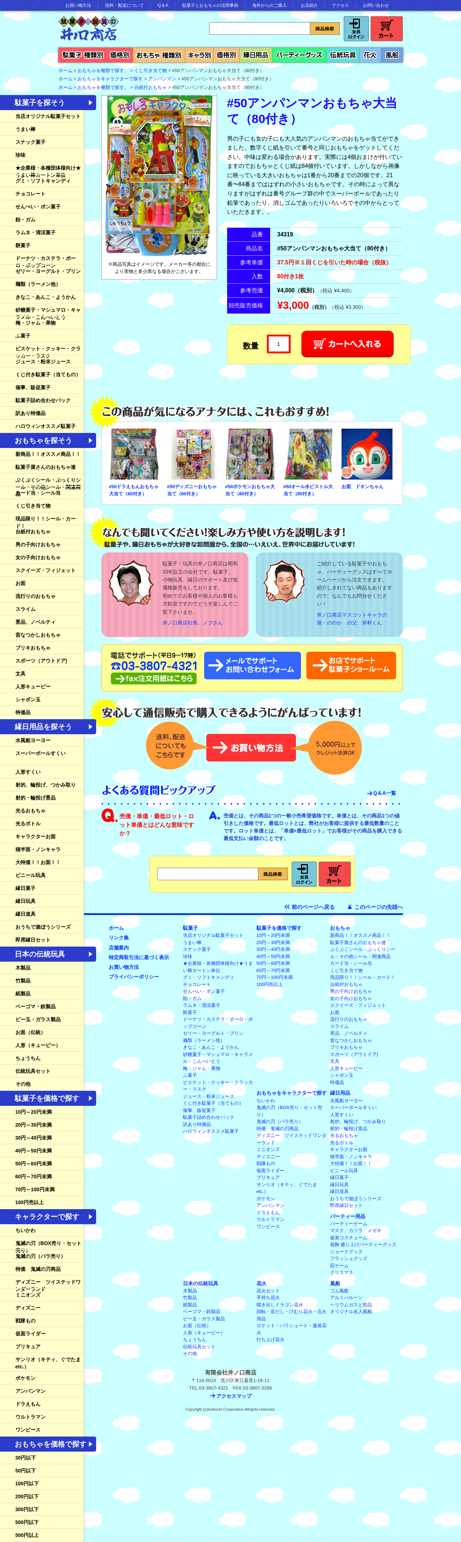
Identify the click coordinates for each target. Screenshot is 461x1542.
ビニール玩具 (30, 875)
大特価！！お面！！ (38, 862)
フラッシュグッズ (348, 1258)
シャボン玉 (28, 699)
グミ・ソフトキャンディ (43, 181)
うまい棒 (25, 129)
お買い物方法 (78, 5)
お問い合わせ (376, 5)
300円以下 (27, 1509)
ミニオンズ (28, 1295)
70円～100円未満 (35, 1189)
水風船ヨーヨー (33, 740)
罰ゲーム (339, 1265)
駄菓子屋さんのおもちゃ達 (45, 467)
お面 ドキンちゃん (363, 486)
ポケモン (25, 1378)
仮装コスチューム (348, 1237)
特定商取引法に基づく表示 (139, 957)
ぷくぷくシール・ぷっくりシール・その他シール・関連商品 (48, 487)
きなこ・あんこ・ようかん (45, 297)
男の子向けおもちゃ (38, 544)
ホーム (116, 928)
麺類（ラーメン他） (38, 284)
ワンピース (28, 1430)
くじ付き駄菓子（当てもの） (48, 374)
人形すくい (28, 772)
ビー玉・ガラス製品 (38, 1019)
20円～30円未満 (33, 1125)
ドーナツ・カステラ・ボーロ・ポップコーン (45, 261)
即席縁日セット (33, 940)
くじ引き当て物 (150, 70)
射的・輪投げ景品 (35, 798)
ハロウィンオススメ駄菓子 (45, 426)
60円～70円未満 (33, 1176)
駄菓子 (190, 928)
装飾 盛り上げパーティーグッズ (363, 1244)
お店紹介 (309, 5)
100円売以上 (29, 1202)
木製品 (22, 968)
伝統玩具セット (33, 1071)
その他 (22, 1084)
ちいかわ (25, 1230)
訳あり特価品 (30, 413)
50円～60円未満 (33, 1163)
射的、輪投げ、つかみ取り (45, 785)
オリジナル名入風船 (351, 1311)
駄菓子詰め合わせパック (43, 400)
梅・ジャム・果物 (35, 323)
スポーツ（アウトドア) (41, 661)
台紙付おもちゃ (150, 87)
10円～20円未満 (33, 1112)
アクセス (340, 5)
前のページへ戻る (313, 907)
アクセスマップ (233, 1396)
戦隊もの (25, 1321)
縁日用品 (340, 1093)
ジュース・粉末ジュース (43, 361)
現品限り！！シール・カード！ (45, 522)
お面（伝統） (30, 1032)
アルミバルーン (346, 1297)
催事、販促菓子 (33, 387)
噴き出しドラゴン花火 (280, 1304)
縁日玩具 (25, 901)
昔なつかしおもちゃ (38, 635)
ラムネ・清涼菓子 (35, 232)
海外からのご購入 (269, 5)
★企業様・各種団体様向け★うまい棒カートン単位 (48, 171)
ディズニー (28, 1308)
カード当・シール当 (38, 493)
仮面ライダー (30, 1333)
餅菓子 (22, 245)
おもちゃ (340, 928)
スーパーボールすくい (40, 753)
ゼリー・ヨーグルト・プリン (48, 271)
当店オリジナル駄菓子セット (48, 116)
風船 (335, 1283)
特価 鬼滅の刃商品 (38, 1269)
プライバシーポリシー (134, 977)
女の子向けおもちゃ (38, 557)
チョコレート (30, 194)
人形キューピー (33, 686)
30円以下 (25, 1458)
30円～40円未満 (33, 1138)
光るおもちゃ (30, 811)
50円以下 (25, 1470)
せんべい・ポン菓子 (38, 206)
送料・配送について (124, 5)
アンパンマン (162, 78)
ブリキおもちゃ (33, 648)
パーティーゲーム (348, 1223)
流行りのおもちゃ (35, 596)
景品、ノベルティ (35, 622)
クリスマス (341, 1272)
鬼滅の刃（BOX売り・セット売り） (48, 1246)
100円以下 (27, 1483)
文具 (20, 673)
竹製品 (22, 981)
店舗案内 (119, 948)
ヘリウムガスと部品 (351, 1304)
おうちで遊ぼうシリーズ (43, 927)
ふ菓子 (22, 336)
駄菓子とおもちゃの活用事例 (210, 5)
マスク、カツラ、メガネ (355, 1230)
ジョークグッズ (346, 1251)
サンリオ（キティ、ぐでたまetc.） (48, 1363)
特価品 (22, 712)
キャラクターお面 (35, 836)
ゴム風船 (339, 1290)
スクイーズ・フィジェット (45, 570)
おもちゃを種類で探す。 (103, 70)
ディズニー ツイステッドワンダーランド (48, 1285)
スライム (25, 609)
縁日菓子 (25, 888)
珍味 (20, 155)
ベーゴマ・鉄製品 (35, 1006)
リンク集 (119, 937)
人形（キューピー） (38, 1045)
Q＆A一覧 (384, 793)
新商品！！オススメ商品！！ (48, 454)
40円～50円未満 (33, 1151)
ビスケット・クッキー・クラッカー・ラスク (48, 352)
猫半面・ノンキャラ (38, 849)
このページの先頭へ (378, 907)
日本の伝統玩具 (200, 1283)
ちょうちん (28, 1058)
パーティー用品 (347, 1216)
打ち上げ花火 (270, 1339)
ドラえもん (28, 1404)
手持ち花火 (268, 1297)
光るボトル (28, 823)
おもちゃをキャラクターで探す (110, 78)
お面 (20, 583)
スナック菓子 (30, 142)
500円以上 (27, 1535)
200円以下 (27, 1496)
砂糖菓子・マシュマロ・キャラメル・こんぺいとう (48, 313)
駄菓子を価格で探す (279, 928)
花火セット (268, 1290)
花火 (262, 1283)
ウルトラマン (30, 1417)
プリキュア (28, 1346)
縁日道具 (25, 914)
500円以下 (27, 1522)
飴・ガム (25, 219)
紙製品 (22, 993)
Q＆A (163, 5)
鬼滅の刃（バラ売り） (40, 1256)
